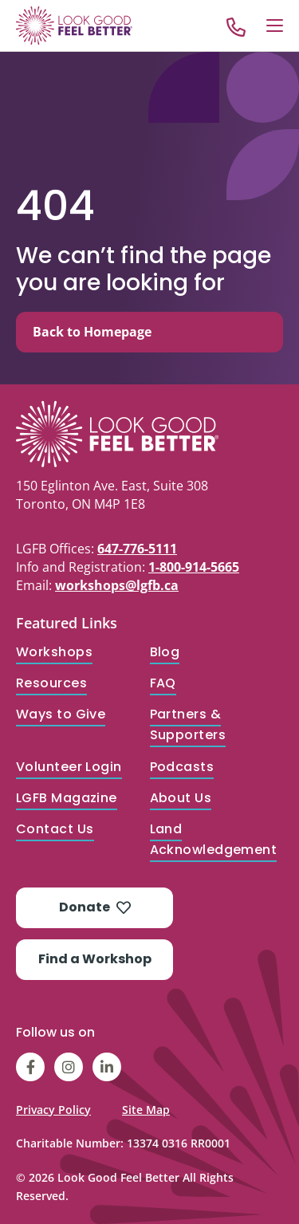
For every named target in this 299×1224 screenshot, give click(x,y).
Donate (95, 907)
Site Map (146, 1109)
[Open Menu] (274, 25)
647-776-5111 (137, 548)
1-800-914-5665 (193, 567)
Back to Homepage (92, 331)
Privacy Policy (53, 1109)
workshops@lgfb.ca (117, 585)
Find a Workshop (94, 959)
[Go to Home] (74, 25)
